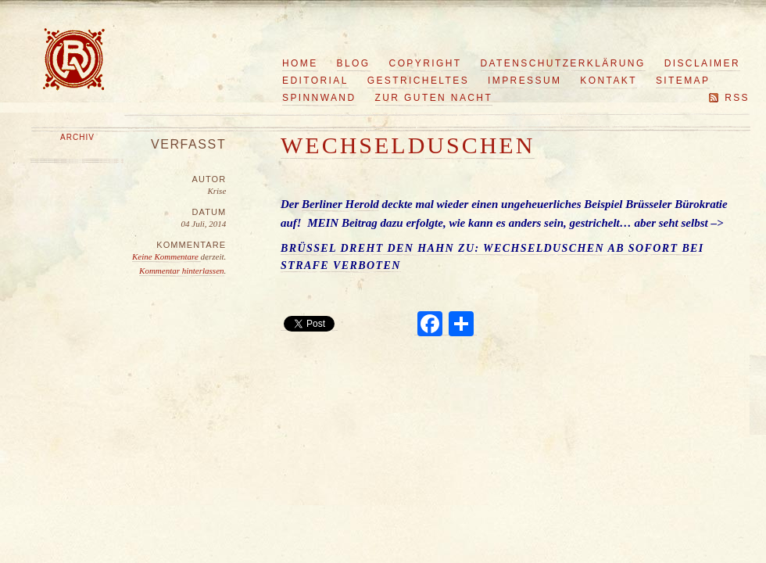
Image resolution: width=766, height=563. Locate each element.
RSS (737, 97)
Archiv (77, 137)
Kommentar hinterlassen (181, 270)
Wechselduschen (408, 145)
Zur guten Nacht (434, 97)
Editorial (315, 80)
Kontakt (608, 80)
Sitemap (683, 80)
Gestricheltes (418, 80)
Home (300, 63)
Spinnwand (319, 97)
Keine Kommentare (166, 256)
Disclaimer (702, 63)
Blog (353, 63)
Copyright (425, 63)
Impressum (524, 80)
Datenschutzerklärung (563, 63)
